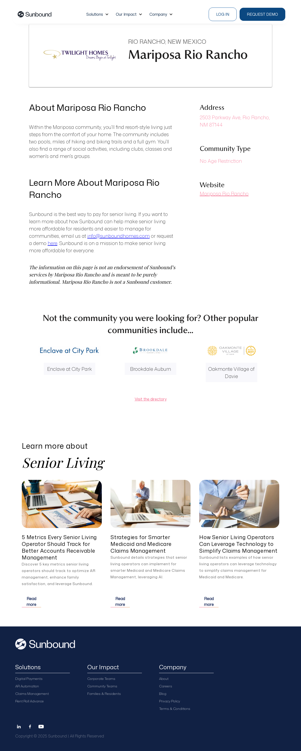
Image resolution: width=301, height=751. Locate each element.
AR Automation (27, 686)
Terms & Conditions (174, 708)
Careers (165, 686)
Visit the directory (151, 399)
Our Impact (126, 14)
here (52, 243)
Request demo (262, 14)
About (164, 678)
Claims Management (32, 693)
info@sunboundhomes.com (118, 235)
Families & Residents (104, 693)
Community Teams (102, 686)
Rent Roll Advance (29, 701)
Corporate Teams (101, 678)
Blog (162, 693)
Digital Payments (29, 678)
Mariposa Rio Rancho (224, 193)
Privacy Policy (169, 701)
